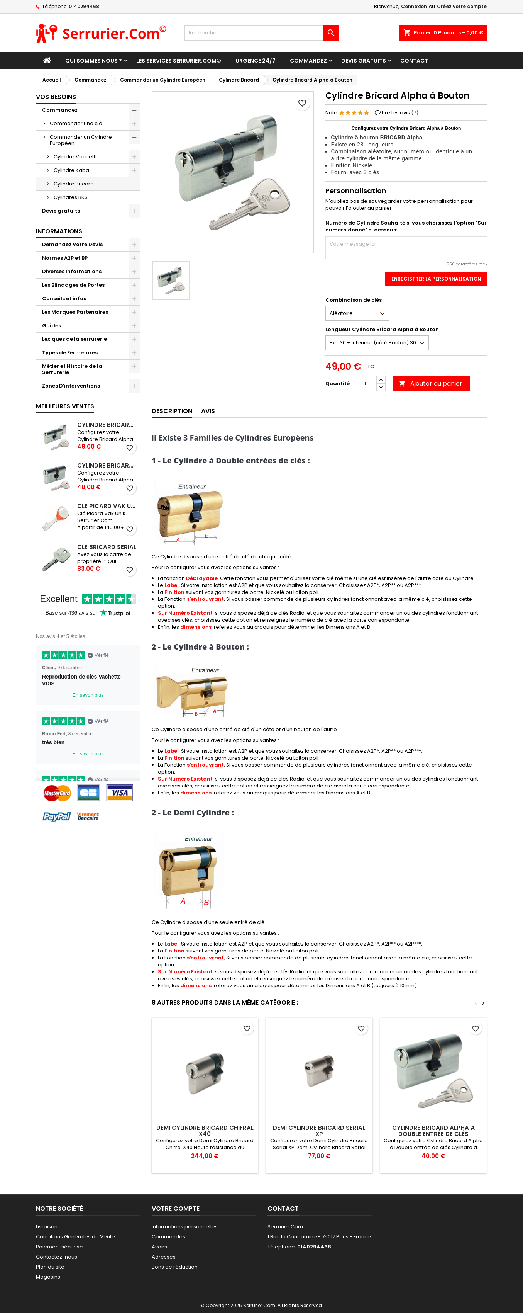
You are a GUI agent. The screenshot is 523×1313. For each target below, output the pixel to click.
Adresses (164, 1256)
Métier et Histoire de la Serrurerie (72, 369)
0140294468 (84, 6)
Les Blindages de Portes (73, 285)
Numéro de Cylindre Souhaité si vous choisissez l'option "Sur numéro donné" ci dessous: (406, 226)
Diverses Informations (72, 271)
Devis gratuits (363, 61)
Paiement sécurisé (59, 1246)
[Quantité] (365, 383)
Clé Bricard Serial (106, 547)
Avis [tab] (208, 410)
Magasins (48, 1277)
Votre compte (176, 1208)
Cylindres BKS (71, 197)
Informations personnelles (185, 1226)
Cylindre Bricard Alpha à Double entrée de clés (107, 465)
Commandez (308, 61)
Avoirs (159, 1246)
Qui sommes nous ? (93, 61)
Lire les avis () (400, 112)
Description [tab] (172, 410)
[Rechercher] (261, 33)
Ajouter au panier (430, 383)
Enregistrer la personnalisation (436, 279)
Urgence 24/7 (255, 61)
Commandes (168, 1236)
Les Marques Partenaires (75, 312)
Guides (51, 325)
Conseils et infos (64, 298)
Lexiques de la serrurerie (74, 339)
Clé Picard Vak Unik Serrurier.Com (107, 506)
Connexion (414, 6)
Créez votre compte (462, 6)
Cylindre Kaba (71, 170)
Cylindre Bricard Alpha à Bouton (107, 425)
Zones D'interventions (71, 385)
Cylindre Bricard (74, 183)
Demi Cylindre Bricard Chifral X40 (205, 1131)
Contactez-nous (56, 1256)
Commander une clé (76, 123)
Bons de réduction (175, 1266)
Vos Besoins (56, 96)
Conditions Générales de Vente (75, 1236)
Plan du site (50, 1266)
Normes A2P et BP (65, 258)
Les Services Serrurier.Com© (178, 61)
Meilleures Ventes (65, 406)
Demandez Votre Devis (72, 244)
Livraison (47, 1226)
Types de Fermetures (70, 352)
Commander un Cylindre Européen (81, 140)
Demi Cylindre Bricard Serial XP (319, 1131)
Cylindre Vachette (76, 156)
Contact (414, 61)
